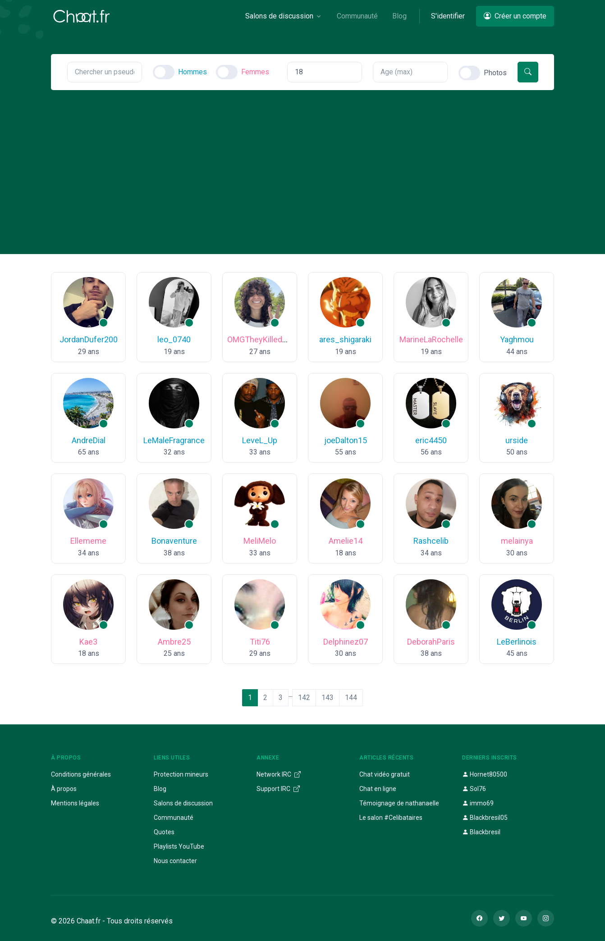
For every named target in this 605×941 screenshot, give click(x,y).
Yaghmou (517, 339)
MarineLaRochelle (431, 339)
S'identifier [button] (448, 16)
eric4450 (431, 440)
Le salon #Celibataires (390, 817)
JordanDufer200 (89, 339)
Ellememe (88, 541)
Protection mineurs (181, 774)
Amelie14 (345, 541)
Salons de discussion (183, 803)
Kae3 (88, 641)
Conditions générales (81, 774)
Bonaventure (174, 541)
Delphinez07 (345, 641)
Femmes (255, 72)
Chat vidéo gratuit (384, 774)
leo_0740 (174, 339)
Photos (495, 72)
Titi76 (260, 641)
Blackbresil (481, 832)
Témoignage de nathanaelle (399, 803)
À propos (64, 788)
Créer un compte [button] (515, 16)
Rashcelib (431, 541)
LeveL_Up (259, 440)
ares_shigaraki (345, 339)
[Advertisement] (302, 158)
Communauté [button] (357, 16)
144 (351, 697)
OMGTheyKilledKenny (266, 339)
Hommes (192, 72)
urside (516, 440)
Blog (160, 788)
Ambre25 (174, 641)
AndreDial (88, 440)
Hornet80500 (484, 774)
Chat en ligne (377, 788)
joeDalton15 (345, 440)
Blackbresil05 (485, 817)
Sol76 (474, 788)
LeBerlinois (516, 641)
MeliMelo (259, 541)
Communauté (173, 817)
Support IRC (278, 788)
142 (304, 697)
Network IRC (279, 774)
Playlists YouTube (179, 846)
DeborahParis (431, 641)
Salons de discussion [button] (279, 16)
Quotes (164, 832)
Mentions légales (75, 803)
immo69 (478, 803)
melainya (517, 541)
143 (327, 697)
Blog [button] (399, 16)
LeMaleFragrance (174, 440)
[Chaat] (81, 16)
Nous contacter (175, 860)
